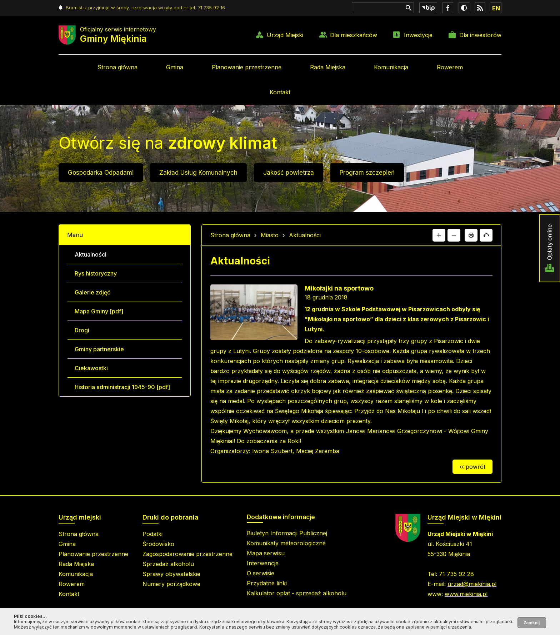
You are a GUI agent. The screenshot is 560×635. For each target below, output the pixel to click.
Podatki (152, 533)
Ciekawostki (91, 368)
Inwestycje (418, 35)
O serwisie (260, 573)
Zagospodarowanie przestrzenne (187, 553)
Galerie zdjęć (92, 292)
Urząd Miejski (285, 35)
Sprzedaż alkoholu (168, 563)
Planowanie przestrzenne (246, 67)
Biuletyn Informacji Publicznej (287, 533)
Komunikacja (391, 67)
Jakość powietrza (288, 172)
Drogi (82, 330)
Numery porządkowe (171, 583)
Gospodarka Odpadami (101, 172)
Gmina (174, 67)
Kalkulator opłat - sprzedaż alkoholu (296, 593)
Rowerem (450, 67)
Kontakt (280, 92)
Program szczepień (367, 172)
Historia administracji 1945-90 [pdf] (122, 387)
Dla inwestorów (480, 35)
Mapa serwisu (266, 553)
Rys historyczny (96, 273)
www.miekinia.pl (466, 593)
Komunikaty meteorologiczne (286, 543)
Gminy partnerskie (99, 349)
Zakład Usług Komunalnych (198, 172)
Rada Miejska (327, 67)
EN (496, 8)
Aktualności (90, 254)
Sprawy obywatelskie (171, 573)
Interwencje (263, 563)
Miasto (270, 235)
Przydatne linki (267, 583)
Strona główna (118, 67)
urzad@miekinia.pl (472, 583)
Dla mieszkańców (353, 35)
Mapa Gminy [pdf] (99, 311)
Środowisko (158, 543)
